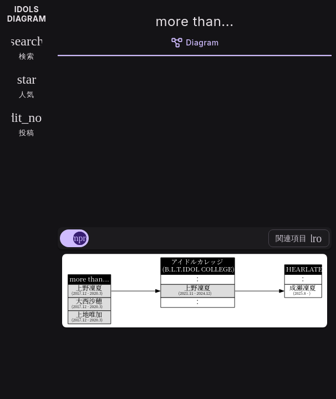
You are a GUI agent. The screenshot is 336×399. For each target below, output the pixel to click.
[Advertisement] (195, 139)
